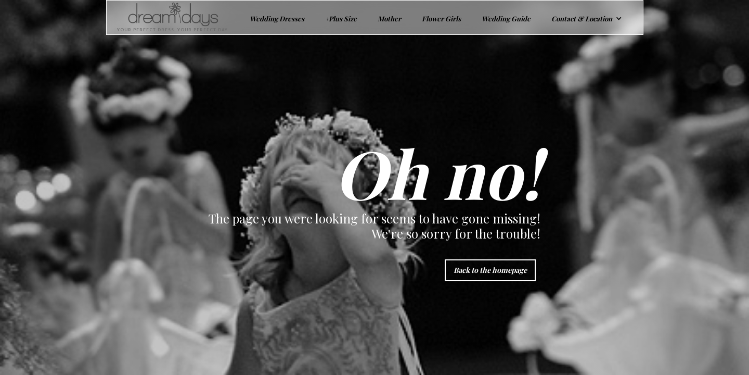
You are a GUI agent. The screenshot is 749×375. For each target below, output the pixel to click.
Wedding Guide (506, 18)
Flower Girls (441, 18)
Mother (389, 18)
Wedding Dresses (277, 18)
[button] (586, 17)
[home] (168, 17)
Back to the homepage (490, 270)
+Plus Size (341, 18)
